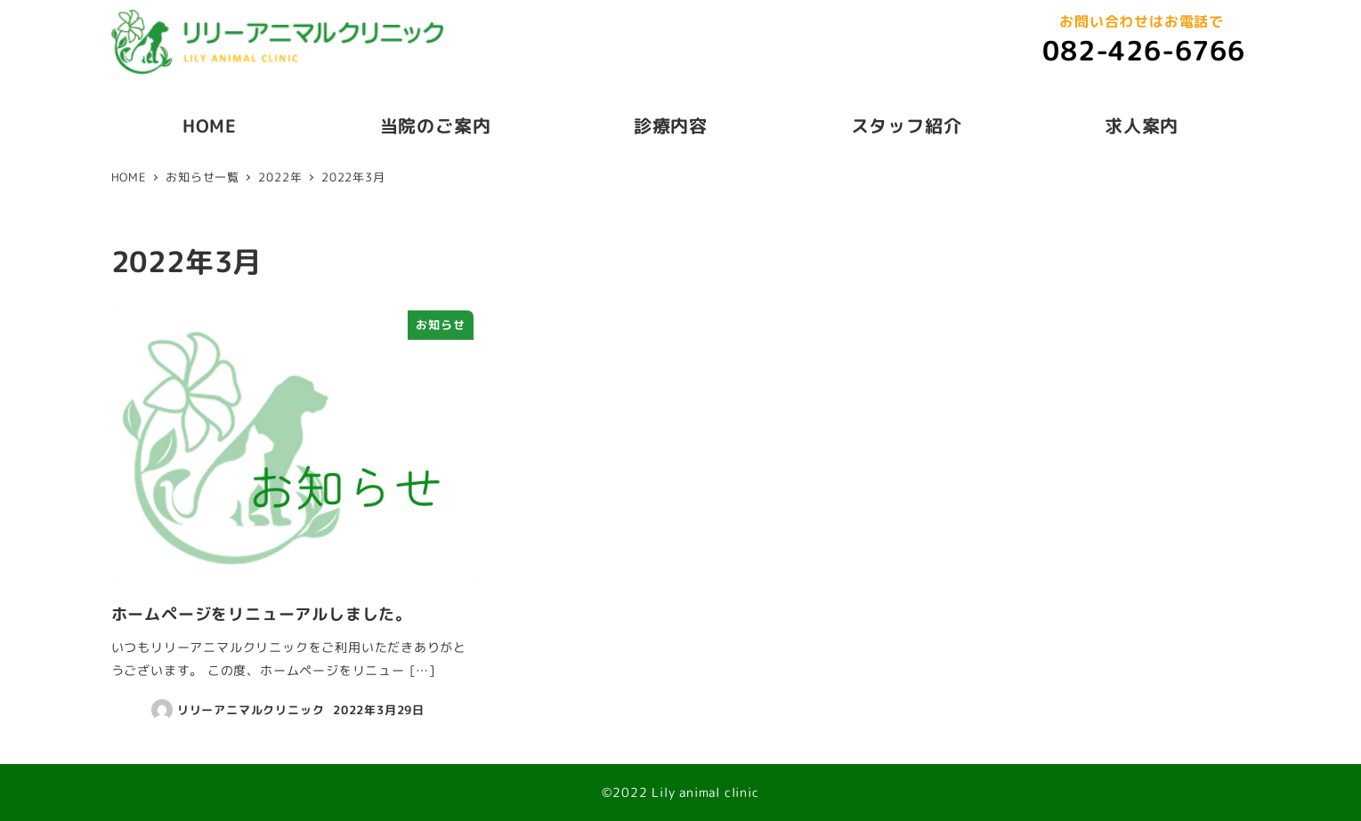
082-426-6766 (1143, 50)
